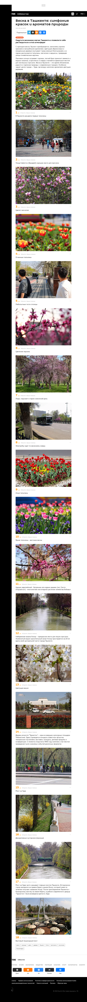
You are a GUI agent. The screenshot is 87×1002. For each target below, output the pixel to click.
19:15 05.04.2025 (21, 28)
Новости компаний (42, 983)
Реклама (52, 983)
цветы (29, 945)
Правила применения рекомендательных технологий (18, 983)
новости (5, 965)
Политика (13, 965)
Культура (57, 965)
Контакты (13, 980)
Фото (47, 945)
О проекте (5, 980)
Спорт (64, 965)
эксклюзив (61, 945)
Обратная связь (62, 983)
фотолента (54, 945)
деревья (36, 945)
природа (24, 945)
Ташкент (42, 945)
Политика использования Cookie (66, 980)
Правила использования (25, 980)
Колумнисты (72, 965)
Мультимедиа (19, 948)
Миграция (48, 965)
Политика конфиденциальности (44, 980)
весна (17, 945)
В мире (21, 965)
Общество (39, 965)
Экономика (30, 965)
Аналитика (83, 965)
